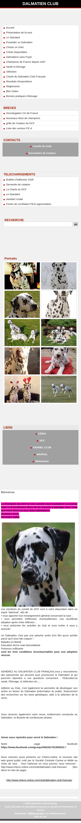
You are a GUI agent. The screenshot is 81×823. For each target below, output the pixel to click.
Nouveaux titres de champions (21, 118)
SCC (40, 440)
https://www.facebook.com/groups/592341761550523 (32, 747)
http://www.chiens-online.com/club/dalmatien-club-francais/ (39, 780)
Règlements (11, 86)
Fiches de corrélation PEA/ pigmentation (27, 204)
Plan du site (40, 816)
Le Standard (11, 37)
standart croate (13, 199)
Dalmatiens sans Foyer (17, 56)
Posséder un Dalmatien (17, 42)
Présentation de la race (17, 32)
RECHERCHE (14, 220)
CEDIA (40, 433)
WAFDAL (40, 454)
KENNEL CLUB (40, 447)
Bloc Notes (10, 91)
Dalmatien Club (41, 3)
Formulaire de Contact (40, 153)
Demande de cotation (16, 184)
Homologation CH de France (20, 113)
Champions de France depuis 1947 (24, 61)
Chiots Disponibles (15, 52)
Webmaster (40, 461)
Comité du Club (40, 146)
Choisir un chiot (13, 47)
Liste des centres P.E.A (17, 128)
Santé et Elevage (14, 66)
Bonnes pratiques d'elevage (20, 96)
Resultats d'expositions (17, 81)
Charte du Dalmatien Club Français (24, 76)
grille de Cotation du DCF (19, 123)
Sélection (10, 71)
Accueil (8, 27)
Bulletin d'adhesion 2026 (18, 179)
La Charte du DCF (15, 189)
